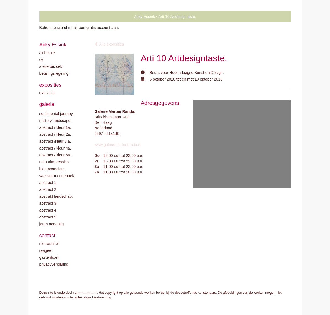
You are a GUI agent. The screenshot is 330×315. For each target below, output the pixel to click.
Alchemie (47, 52)
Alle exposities (109, 44)
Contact (47, 235)
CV (41, 59)
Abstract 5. (48, 217)
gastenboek (49, 257)
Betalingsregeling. (54, 73)
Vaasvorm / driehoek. (57, 175)
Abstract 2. (48, 189)
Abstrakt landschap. (56, 196)
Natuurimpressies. (54, 162)
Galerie (46, 104)
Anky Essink (144, 16)
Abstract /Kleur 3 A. (55, 141)
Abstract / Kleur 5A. (55, 155)
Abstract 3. (48, 203)
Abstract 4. (48, 210)
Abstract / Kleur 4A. (55, 148)
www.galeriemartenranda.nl (118, 144)
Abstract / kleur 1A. (55, 127)
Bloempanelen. (52, 169)
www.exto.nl (88, 293)
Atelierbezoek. (51, 66)
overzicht (47, 92)
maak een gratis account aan (93, 27)
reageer (46, 250)
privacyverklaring (53, 264)
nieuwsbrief (49, 243)
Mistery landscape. (55, 120)
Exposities (50, 85)
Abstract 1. (48, 182)
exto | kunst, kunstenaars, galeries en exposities (55, 16)
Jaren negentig (51, 224)
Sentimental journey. (56, 113)
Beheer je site (51, 27)
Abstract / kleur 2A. (55, 134)
